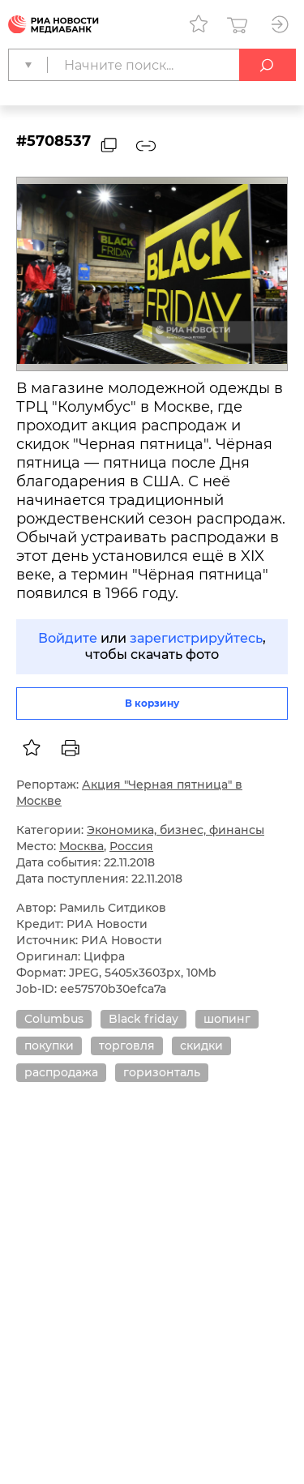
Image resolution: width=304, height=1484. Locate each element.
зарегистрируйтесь (196, 638)
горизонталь (161, 1072)
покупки (49, 1045)
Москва (81, 846)
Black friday (143, 1018)
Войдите (67, 638)
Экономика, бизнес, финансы (175, 830)
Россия (131, 846)
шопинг (226, 1018)
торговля (127, 1045)
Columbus (53, 1018)
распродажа (61, 1072)
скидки (201, 1045)
